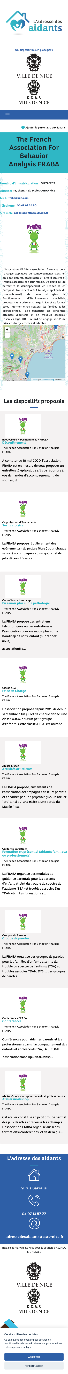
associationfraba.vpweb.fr (31, 213)
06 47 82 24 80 (26, 205)
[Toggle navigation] (7, 114)
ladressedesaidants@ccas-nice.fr (34, 1236)
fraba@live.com (19, 198)
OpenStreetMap (47, 380)
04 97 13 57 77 (34, 1213)
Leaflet (35, 380)
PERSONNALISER (34, 1366)
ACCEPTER (34, 1357)
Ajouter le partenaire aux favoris (43, 127)
